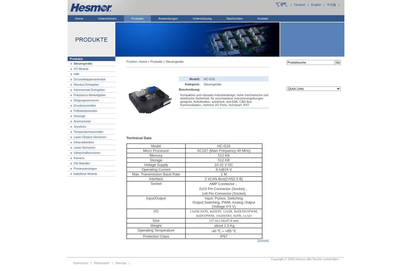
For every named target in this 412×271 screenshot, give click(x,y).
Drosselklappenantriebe (90, 79)
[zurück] (263, 240)
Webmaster (102, 263)
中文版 (331, 4)
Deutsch (299, 4)
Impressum (80, 263)
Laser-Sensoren (84, 147)
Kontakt (263, 18)
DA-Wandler (82, 163)
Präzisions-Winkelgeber (90, 95)
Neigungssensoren (86, 100)
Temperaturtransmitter (88, 131)
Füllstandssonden (85, 110)
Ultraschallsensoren (87, 152)
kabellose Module (85, 173)
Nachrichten (235, 18)
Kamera (79, 158)
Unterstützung (202, 18)
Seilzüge (79, 116)
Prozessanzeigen (85, 168)
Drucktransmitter (85, 105)
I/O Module (81, 68)
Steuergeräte (83, 63)
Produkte (137, 18)
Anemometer (82, 121)
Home (79, 18)
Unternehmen (107, 18)
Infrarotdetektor (84, 142)
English (316, 4)
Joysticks (80, 126)
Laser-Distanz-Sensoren (90, 137)
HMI (76, 74)
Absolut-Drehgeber (86, 84)
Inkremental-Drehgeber (89, 89)
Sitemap (120, 263)
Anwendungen (168, 18)
